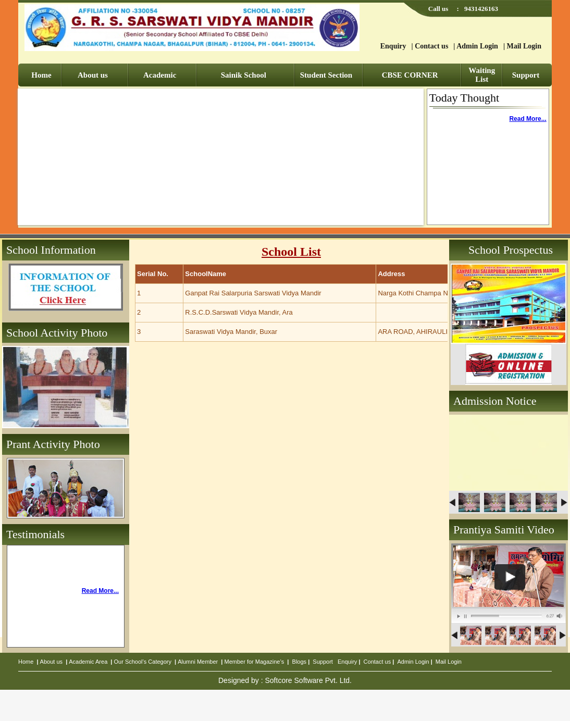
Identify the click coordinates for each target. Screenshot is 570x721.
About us (93, 75)
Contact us (431, 46)
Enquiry (393, 46)
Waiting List (481, 74)
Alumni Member (198, 661)
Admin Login (477, 46)
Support (526, 75)
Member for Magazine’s (254, 661)
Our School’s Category (142, 661)
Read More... (527, 118)
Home (41, 75)
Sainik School (243, 75)
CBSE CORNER (410, 75)
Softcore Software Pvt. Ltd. (308, 680)
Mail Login (523, 46)
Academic (159, 75)
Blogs (299, 661)
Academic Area (88, 661)
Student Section (326, 75)
